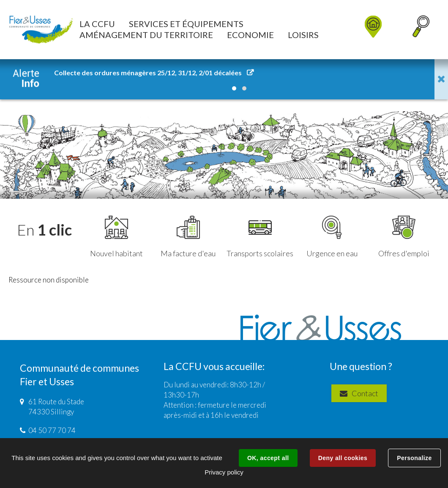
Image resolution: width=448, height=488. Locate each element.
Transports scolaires (260, 237)
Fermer (441, 79)
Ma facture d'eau (188, 237)
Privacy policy (224, 472)
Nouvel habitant (116, 237)
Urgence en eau (332, 237)
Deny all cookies (342, 458)
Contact (363, 393)
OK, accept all (268, 458)
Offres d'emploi (403, 237)
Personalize (414, 458)
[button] (97, 23)
